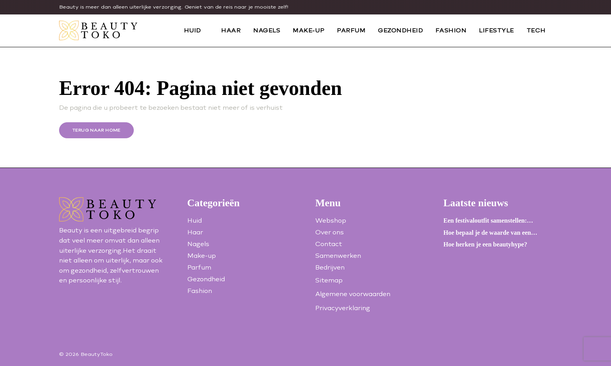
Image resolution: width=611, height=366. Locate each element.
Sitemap (329, 280)
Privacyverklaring (342, 308)
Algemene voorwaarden (352, 294)
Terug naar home (96, 130)
